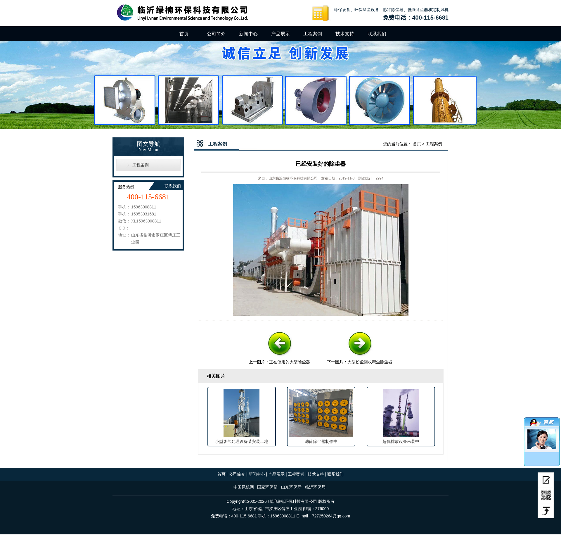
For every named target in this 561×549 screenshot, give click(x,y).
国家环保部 (267, 487)
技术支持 (344, 33)
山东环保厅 (291, 487)
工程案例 (312, 33)
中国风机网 (243, 487)
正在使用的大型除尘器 (289, 362)
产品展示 (280, 33)
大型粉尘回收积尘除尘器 (369, 362)
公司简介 (216, 33)
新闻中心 (248, 33)
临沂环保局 (315, 487)
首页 (184, 33)
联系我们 (377, 33)
